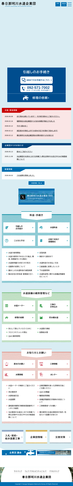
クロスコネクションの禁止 (17, 332)
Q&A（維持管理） (14, 336)
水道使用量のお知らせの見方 (19, 263)
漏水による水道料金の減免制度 (20, 270)
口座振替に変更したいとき (49, 267)
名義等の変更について (16, 267)
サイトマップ (18, 471)
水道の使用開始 (14, 253)
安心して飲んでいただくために (19, 329)
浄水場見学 (12, 392)
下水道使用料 (44, 270)
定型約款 (42, 253)
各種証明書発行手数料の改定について (52, 401)
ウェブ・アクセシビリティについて (35, 471)
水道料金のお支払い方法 (48, 263)
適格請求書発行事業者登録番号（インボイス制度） (21, 407)
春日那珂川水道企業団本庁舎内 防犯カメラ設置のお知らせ (52, 413)
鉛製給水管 (43, 332)
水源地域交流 (13, 396)
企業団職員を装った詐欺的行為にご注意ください (52, 387)
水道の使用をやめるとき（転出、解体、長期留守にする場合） (21, 258)
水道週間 (11, 399)
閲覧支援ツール (64, 4)
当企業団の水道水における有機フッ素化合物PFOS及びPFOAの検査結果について (21, 414)
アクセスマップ (54, 471)
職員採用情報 (44, 396)
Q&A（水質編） (44, 392)
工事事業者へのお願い (47, 406)
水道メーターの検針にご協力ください (21, 387)
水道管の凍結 (44, 329)
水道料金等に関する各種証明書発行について (52, 275)
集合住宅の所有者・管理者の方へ (20, 274)
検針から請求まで (46, 256)
